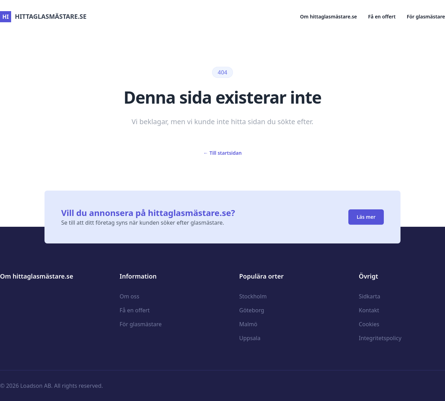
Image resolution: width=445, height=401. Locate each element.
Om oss (129, 296)
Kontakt (369, 310)
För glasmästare (426, 16)
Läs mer (366, 217)
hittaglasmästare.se (43, 16)
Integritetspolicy (380, 338)
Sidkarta (369, 296)
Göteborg (251, 310)
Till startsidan (222, 153)
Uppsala (249, 338)
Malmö (248, 324)
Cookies (369, 324)
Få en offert (382, 16)
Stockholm (253, 296)
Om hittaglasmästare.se (328, 16)
